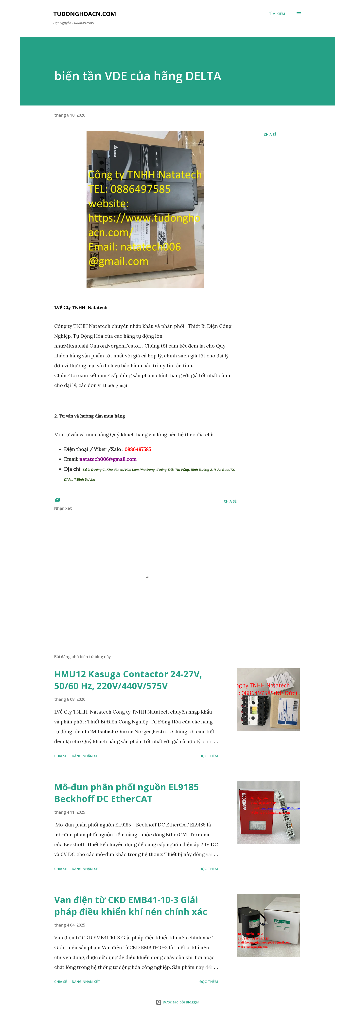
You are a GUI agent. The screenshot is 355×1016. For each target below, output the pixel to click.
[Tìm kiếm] (277, 14)
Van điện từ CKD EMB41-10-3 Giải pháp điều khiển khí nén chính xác (130, 906)
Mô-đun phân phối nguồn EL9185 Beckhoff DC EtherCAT (126, 793)
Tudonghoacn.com (84, 14)
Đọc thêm (208, 755)
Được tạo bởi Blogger (177, 1002)
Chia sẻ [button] (270, 134)
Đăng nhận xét (86, 755)
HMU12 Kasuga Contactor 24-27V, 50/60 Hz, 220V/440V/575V (128, 680)
